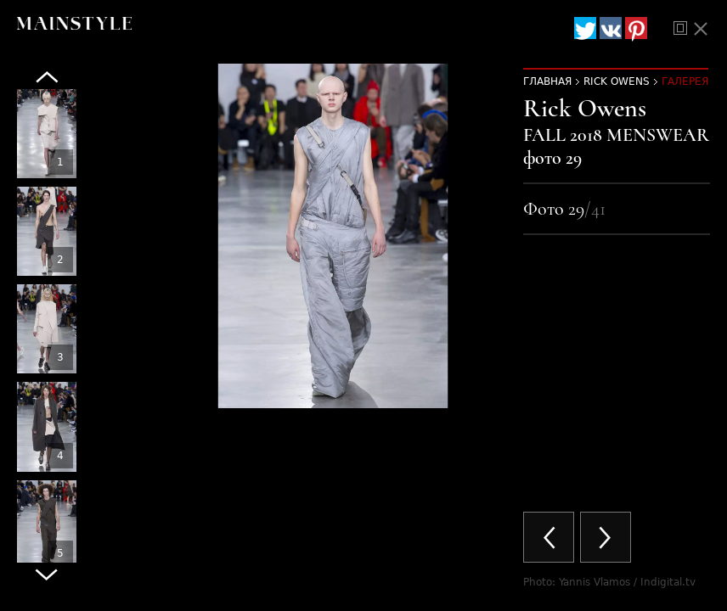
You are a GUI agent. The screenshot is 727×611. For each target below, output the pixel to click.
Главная (547, 81)
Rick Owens (616, 81)
